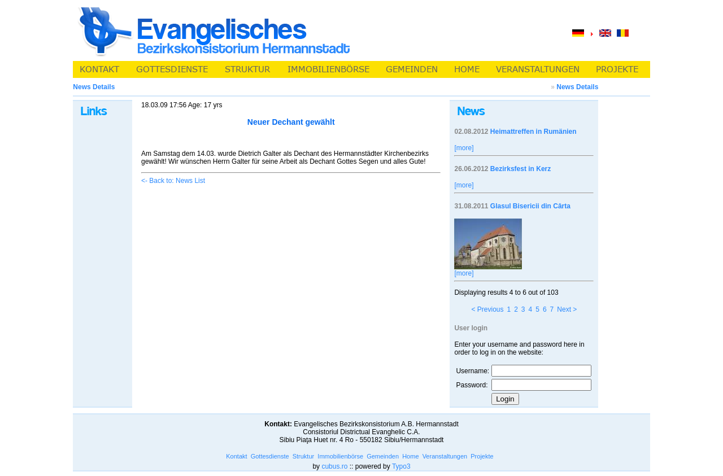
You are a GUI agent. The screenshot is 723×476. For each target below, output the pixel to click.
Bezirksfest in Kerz (520, 169)
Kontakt (236, 456)
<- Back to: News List (173, 181)
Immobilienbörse (340, 456)
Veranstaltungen (445, 456)
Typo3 (401, 466)
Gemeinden (383, 456)
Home (410, 456)
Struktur (304, 456)
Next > (567, 309)
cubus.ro (334, 466)
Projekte (482, 456)
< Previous (487, 309)
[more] (463, 148)
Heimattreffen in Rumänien (533, 132)
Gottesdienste (270, 456)
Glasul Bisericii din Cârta (530, 206)
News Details (577, 87)
